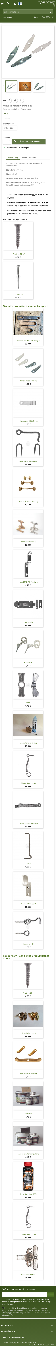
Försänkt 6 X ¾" (19, 254)
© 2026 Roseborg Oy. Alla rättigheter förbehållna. (19, 1342)
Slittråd (28, 863)
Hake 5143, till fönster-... (29, 582)
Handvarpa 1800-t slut (29, 421)
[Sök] (28, 11)
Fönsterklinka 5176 (28, 542)
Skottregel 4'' (29, 622)
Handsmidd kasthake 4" (28, 461)
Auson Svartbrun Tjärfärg (29, 1154)
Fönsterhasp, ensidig (28, 381)
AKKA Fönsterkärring (28, 743)
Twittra (15, 100)
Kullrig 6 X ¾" (18, 294)
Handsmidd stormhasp (28, 823)
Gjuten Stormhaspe (28, 783)
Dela (9, 100)
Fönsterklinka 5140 (28, 1274)
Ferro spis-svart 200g (28, 1194)
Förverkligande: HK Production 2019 (41, 1345)
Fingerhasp (28, 662)
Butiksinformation (13, 1337)
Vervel (28, 703)
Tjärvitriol (28, 1113)
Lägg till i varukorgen (28, 141)
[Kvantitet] (5, 141)
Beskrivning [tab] (13, 157)
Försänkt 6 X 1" (28, 993)
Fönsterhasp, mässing (28, 1073)
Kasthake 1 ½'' (28, 944)
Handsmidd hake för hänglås (28, 340)
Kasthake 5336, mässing (28, 501)
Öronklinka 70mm (29, 1033)
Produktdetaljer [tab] (29, 157)
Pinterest (21, 100)
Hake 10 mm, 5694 (28, 904)
